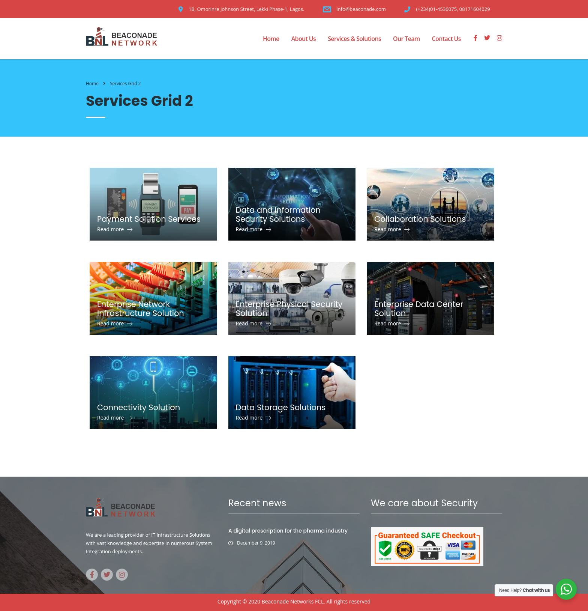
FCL (319, 601)
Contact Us (446, 39)
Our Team (406, 39)
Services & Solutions (354, 39)
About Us (303, 39)
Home (271, 39)
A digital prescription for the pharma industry (288, 530)
